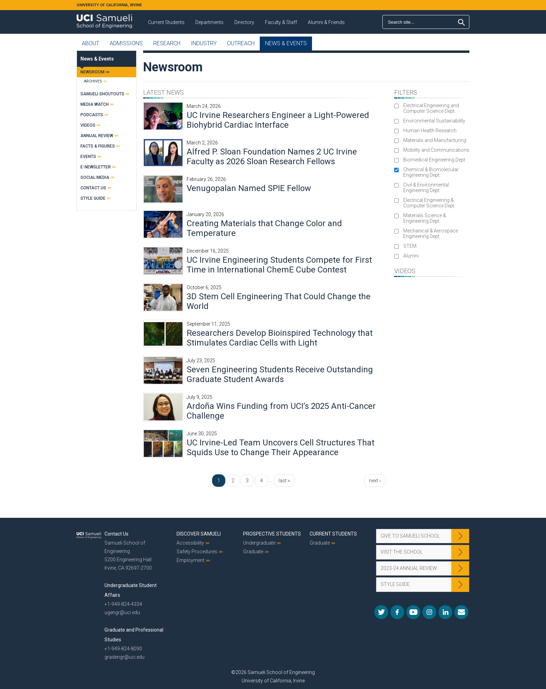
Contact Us (93, 187)
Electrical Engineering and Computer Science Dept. (431, 108)
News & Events (286, 43)
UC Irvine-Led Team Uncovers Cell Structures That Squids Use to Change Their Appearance (280, 447)
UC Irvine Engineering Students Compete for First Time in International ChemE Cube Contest (279, 265)
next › (375, 480)
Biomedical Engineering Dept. (434, 160)
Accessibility (190, 543)
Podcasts (91, 114)
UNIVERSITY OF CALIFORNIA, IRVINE (109, 5)
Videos (87, 125)
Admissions (126, 43)
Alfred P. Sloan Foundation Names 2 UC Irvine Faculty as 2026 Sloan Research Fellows (272, 156)
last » (284, 480)
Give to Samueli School (410, 536)
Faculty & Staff (281, 22)
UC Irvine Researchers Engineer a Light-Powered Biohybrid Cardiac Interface (278, 120)
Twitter (381, 612)
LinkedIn (445, 612)
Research (166, 43)
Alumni (411, 256)
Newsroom (92, 72)
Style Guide (93, 198)
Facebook (397, 612)
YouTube (413, 612)
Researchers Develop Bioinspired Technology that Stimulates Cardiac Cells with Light (280, 338)
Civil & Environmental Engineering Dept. (426, 187)
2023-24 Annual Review (409, 568)
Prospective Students (272, 534)
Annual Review (96, 135)
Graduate (253, 551)
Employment (190, 560)
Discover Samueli (199, 534)
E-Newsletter (95, 167)
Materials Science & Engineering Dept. (424, 218)
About (90, 43)
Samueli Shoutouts (102, 94)
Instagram (429, 612)
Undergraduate (259, 543)
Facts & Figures (97, 146)
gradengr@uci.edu (124, 657)
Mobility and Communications (436, 150)
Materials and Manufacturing (434, 140)
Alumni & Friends (326, 22)
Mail (461, 612)
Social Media (94, 177)
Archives (93, 81)
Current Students (166, 22)
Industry (204, 43)
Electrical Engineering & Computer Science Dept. (429, 202)
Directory (244, 22)
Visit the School (402, 552)
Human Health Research (430, 130)
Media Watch (94, 104)
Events (88, 156)
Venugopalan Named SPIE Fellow (249, 188)
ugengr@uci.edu (122, 612)
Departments (209, 22)
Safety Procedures (197, 551)
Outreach (241, 43)
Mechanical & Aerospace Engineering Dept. (430, 233)
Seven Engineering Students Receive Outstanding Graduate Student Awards (280, 374)
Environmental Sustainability (434, 121)
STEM (409, 246)
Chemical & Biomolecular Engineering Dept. (431, 172)
